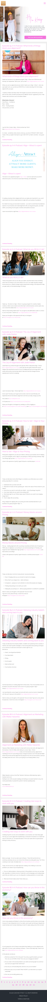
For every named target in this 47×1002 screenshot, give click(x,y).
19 (27, 985)
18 (23, 985)
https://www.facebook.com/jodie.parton (20, 401)
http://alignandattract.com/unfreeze (30, 862)
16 (16, 985)
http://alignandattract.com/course (35, 81)
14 (42, 982)
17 (20, 985)
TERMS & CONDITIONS (23, 999)
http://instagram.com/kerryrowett (12, 317)
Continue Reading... (7, 139)
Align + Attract (23, 176)
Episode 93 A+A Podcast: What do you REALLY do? (23, 249)
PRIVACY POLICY (23, 996)
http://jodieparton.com (14, 398)
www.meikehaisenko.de (8, 786)
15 (13, 985)
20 (30, 985)
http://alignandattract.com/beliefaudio (27, 312)
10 (28, 982)
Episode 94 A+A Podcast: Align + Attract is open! (22, 145)
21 (34, 985)
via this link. (37, 461)
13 (39, 982)
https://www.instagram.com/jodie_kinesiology (15, 406)
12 (35, 982)
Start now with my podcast (35, 37)
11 (32, 982)
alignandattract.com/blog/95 (12, 129)
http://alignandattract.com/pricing (23, 458)
